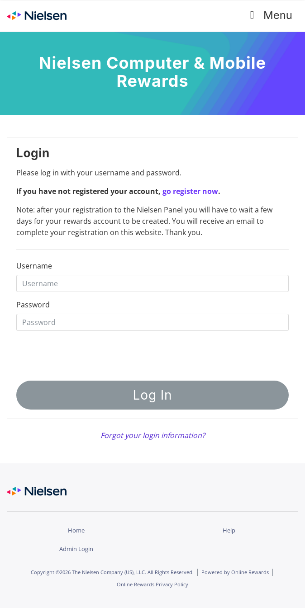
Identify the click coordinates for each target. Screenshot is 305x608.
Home (76, 530)
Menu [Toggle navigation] (268, 16)
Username (34, 266)
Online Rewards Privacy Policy (152, 584)
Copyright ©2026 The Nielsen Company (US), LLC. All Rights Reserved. (112, 572)
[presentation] (132, 353)
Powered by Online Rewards (235, 572)
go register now (190, 191)
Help (229, 530)
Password (33, 305)
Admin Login (76, 549)
